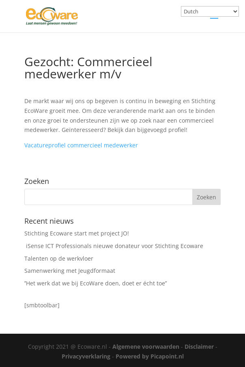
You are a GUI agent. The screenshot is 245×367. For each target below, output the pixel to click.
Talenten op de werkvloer (58, 258)
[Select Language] (210, 11)
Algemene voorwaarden (145, 346)
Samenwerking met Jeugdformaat (69, 270)
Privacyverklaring (86, 356)
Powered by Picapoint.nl (150, 356)
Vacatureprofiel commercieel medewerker (81, 145)
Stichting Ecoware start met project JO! (76, 233)
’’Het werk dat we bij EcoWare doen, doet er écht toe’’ (95, 283)
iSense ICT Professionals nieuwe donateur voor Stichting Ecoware (113, 246)
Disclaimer (199, 346)
